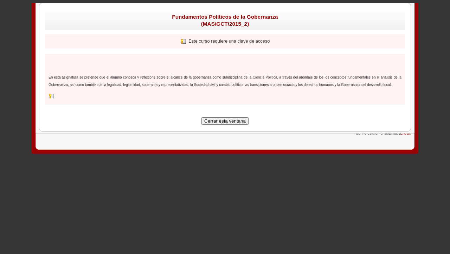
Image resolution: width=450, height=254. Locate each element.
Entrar (405, 133)
